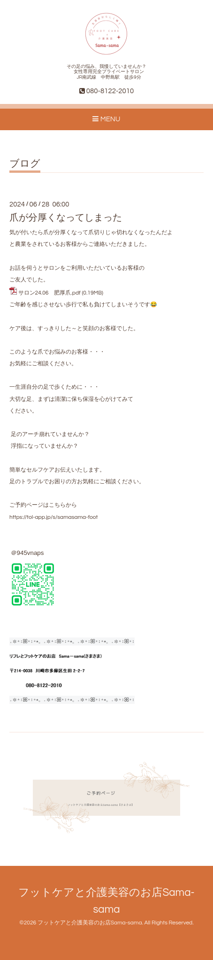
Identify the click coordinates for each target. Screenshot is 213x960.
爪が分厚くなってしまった (65, 217)
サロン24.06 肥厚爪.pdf (49, 293)
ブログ (24, 164)
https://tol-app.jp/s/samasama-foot (53, 517)
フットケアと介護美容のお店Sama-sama (90, 923)
